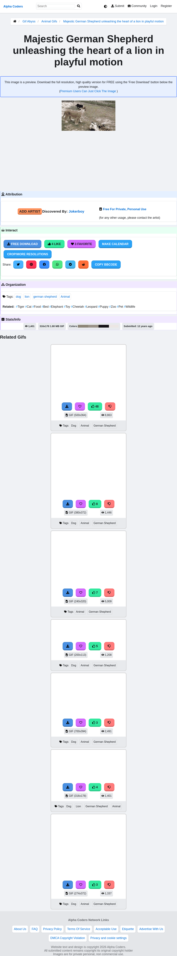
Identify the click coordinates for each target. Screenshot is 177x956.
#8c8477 (83, 326)
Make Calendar (115, 244)
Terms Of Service (78, 929)
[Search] (79, 6)
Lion (78, 806)
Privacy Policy (52, 929)
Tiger (20, 306)
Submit (117, 6)
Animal (65, 296)
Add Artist (29, 211)
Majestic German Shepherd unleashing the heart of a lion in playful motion (113, 21)
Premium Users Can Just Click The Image (88, 91)
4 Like (54, 244)
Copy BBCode (106, 264)
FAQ (35, 929)
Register (166, 6)
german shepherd (45, 296)
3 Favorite (81, 244)
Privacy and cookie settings (108, 938)
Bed (45, 306)
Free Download (22, 244)
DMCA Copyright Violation (67, 938)
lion (27, 296)
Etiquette (128, 929)
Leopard (91, 306)
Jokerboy (76, 211)
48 (95, 406)
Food (37, 306)
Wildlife (129, 306)
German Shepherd (104, 425)
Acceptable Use (106, 929)
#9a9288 (93, 326)
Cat (28, 306)
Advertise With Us (151, 929)
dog (18, 296)
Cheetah (78, 306)
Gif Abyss (28, 21)
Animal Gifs (49, 21)
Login (153, 6)
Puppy (103, 306)
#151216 (104, 326)
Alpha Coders (13, 6)
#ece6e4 (114, 326)
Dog (73, 425)
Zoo (113, 306)
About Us (20, 929)
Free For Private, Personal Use (124, 209)
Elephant (56, 306)
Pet (120, 306)
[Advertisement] (88, 160)
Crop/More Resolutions (27, 254)
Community (137, 6)
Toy (67, 306)
